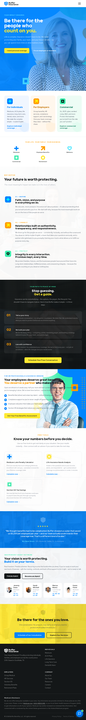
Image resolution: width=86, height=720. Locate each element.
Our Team (48, 679)
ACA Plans (48, 656)
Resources (48, 682)
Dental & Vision (50, 665)
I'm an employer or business (44, 51)
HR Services (8, 679)
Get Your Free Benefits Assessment (22, 416)
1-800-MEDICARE (39, 703)
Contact (48, 688)
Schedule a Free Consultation (30, 635)
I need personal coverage (17, 51)
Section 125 (8, 682)
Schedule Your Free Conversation (43, 360)
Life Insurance (50, 659)
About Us (48, 675)
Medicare (48, 653)
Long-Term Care (51, 662)
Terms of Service (68, 716)
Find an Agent (12, 576)
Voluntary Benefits (10, 685)
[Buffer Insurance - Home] (11, 4)
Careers (48, 685)
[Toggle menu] (79, 3)
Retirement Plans (10, 688)
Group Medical (9, 675)
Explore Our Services (59, 635)
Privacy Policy (56, 716)
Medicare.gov (27, 703)
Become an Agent (32, 576)
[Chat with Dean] (79, 713)
